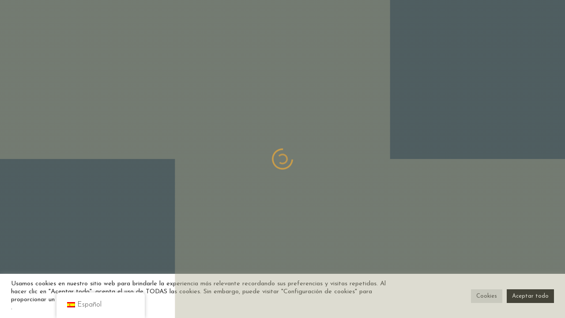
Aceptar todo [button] (530, 296)
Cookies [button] (486, 296)
